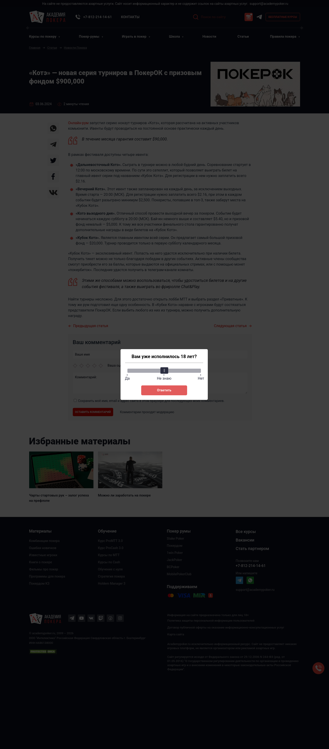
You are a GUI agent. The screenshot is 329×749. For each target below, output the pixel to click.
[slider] (164, 370)
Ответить (164, 390)
